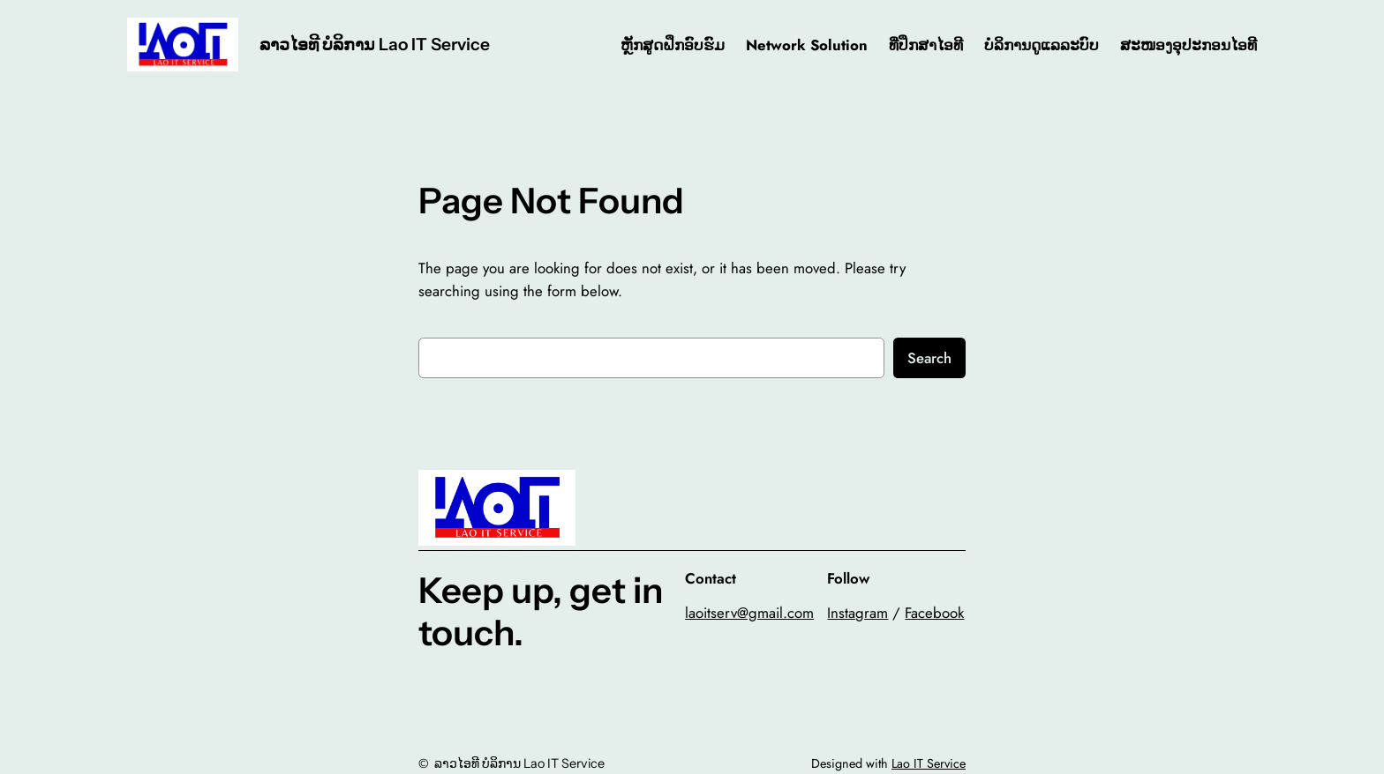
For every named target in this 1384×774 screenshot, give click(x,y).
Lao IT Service (928, 763)
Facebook (934, 612)
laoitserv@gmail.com (749, 612)
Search (929, 357)
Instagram (857, 612)
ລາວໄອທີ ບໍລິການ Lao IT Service (375, 44)
